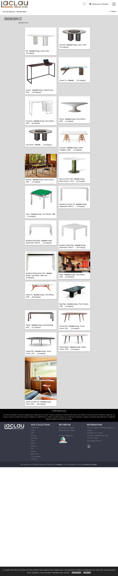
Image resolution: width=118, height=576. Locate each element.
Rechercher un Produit (98, 4)
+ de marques (36, 456)
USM (32, 433)
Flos (32, 448)
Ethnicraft (34, 438)
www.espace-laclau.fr (94, 440)
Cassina (33, 446)
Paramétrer (76, 573)
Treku (32, 440)
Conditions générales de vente (97, 435)
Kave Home (35, 453)
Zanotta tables (21, 11)
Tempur (33, 451)
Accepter (87, 573)
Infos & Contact (92, 438)
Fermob (33, 435)
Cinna (33, 430)
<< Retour (112, 11)
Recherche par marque (67, 430)
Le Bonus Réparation (66, 435)
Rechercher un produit (66, 427)
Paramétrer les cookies (95, 433)
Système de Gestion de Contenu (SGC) (47, 464)
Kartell (33, 443)
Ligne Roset (35, 427)
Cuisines (34, 459)
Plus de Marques (9, 11)
